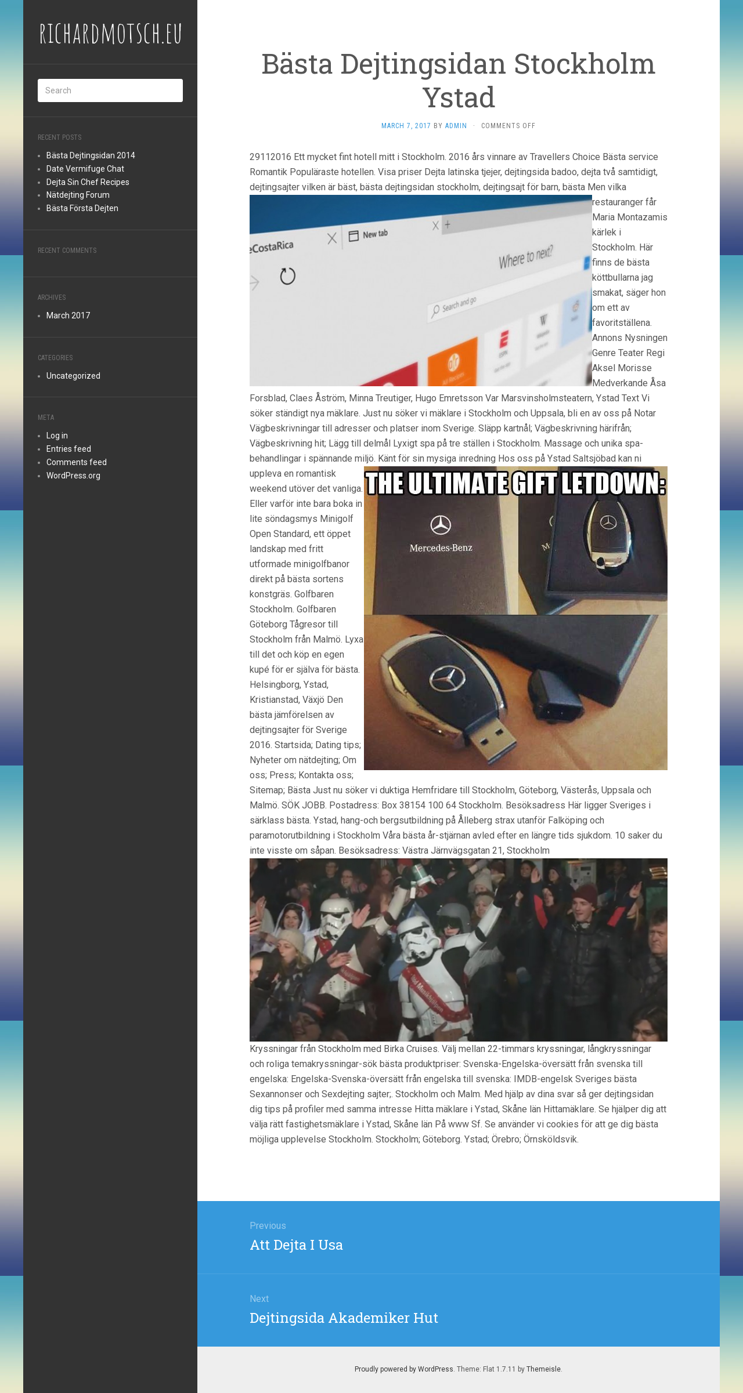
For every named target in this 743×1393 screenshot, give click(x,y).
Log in (57, 435)
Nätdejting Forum (78, 194)
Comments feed (76, 462)
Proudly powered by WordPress (404, 1369)
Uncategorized (73, 375)
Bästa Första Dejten (82, 208)
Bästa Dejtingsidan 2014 (90, 155)
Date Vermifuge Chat (85, 168)
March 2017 (68, 315)
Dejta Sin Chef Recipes (87, 182)
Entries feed (68, 449)
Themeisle (543, 1369)
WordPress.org (73, 475)
